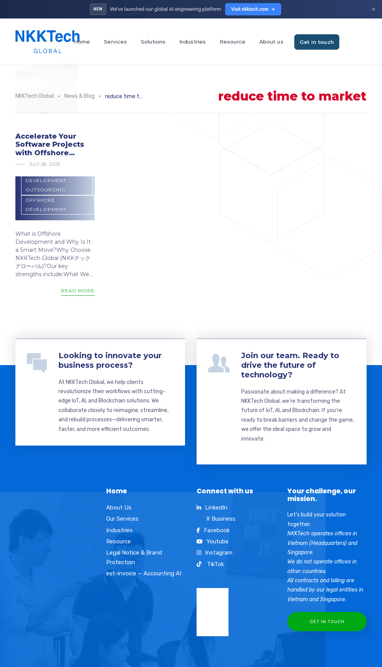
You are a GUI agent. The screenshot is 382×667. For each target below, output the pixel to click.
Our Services (122, 518)
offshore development (46, 204)
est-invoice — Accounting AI (143, 573)
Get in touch (317, 42)
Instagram (214, 552)
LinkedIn (212, 507)
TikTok (210, 564)
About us (271, 42)
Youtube (213, 541)
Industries (192, 42)
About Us (119, 507)
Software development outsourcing (46, 180)
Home (82, 42)
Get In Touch (327, 621)
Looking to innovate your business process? (110, 360)
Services (115, 42)
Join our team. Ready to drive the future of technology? (290, 365)
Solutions (153, 42)
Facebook (213, 530)
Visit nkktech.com (253, 9)
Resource (232, 42)
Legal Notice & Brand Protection (134, 557)
